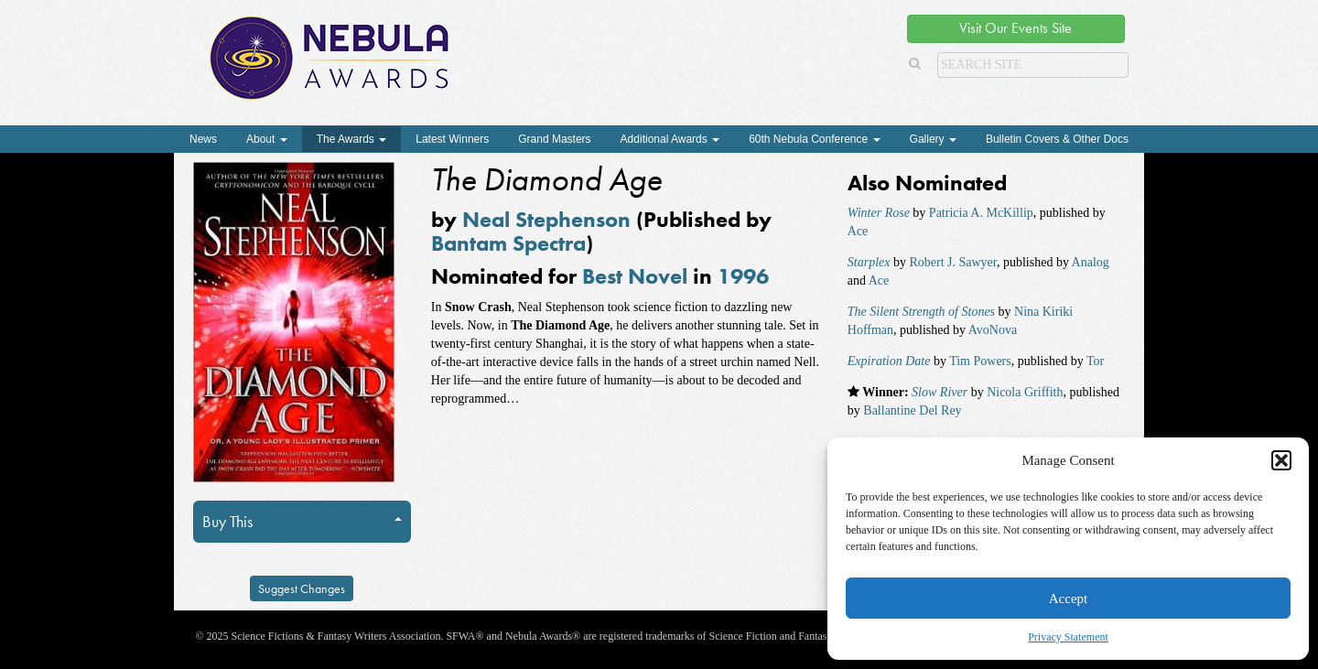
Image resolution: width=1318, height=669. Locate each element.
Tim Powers (980, 361)
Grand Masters (554, 139)
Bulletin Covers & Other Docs (1057, 139)
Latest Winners (452, 139)
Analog (1090, 262)
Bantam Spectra (508, 243)
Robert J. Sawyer (952, 262)
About (266, 139)
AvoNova (992, 330)
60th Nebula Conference (814, 139)
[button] (1281, 460)
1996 (743, 276)
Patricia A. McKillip (981, 213)
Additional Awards (670, 139)
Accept (1068, 598)
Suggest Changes (301, 588)
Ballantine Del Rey (912, 410)
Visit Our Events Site (1015, 28)
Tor (1095, 361)
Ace (858, 231)
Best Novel (634, 276)
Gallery (933, 139)
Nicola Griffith (1025, 392)
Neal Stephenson (546, 219)
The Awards (351, 139)
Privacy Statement (1068, 637)
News (203, 139)
